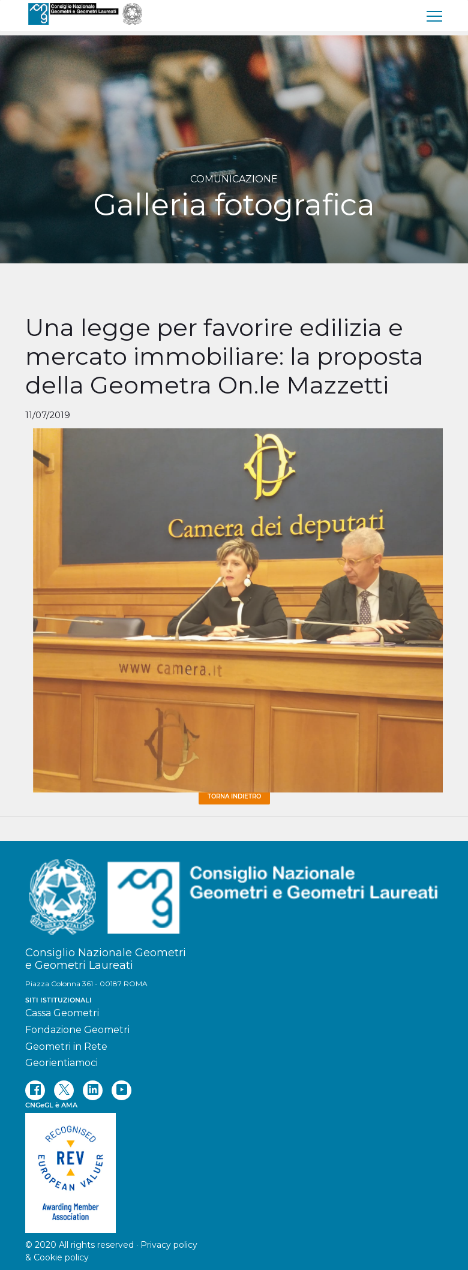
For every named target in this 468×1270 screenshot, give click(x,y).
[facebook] (35, 1090)
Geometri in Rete (66, 1046)
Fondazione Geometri (77, 1029)
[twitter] (64, 1090)
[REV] (234, 1166)
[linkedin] (93, 1090)
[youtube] (121, 1090)
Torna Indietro (234, 796)
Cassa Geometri (62, 1013)
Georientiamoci (61, 1062)
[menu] (435, 15)
